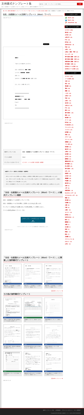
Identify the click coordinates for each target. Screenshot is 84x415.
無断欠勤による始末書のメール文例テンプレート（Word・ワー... (53, 286)
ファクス (69, 129)
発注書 (68, 200)
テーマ (68, 120)
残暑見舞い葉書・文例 (72, 61)
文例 (67, 81)
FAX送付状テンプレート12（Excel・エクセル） (12, 374)
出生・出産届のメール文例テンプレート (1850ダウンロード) (33, 220)
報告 (67, 115)
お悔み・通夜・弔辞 (72, 52)
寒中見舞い (69, 168)
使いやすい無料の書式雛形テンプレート (12, 10)
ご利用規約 (57, 410)
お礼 (67, 171)
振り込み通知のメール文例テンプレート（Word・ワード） (53, 374)
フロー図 (69, 144)
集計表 (68, 149)
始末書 (68, 154)
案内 (67, 110)
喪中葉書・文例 (70, 64)
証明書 (68, 132)
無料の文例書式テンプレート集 (65, 413)
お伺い (68, 244)
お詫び (68, 95)
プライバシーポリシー (67, 410)
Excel (71, 17)
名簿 (67, 185)
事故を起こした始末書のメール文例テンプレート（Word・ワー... (32, 286)
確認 (67, 197)
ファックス (69, 127)
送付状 (68, 103)
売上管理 (69, 166)
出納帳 (68, 202)
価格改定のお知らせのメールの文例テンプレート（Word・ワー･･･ (32, 374)
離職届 (68, 222)
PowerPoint (72, 22)
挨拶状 (68, 173)
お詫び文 (69, 37)
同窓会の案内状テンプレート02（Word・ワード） (52, 347)
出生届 (42, 10)
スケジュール (69, 239)
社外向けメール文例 (72, 66)
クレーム (69, 139)
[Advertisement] (33, 30)
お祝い (68, 49)
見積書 (68, 236)
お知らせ (69, 105)
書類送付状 (69, 161)
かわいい (68, 241)
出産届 (45, 10)
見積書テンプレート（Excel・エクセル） (32, 320)
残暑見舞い (69, 190)
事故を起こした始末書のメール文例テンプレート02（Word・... (12, 286)
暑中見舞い (69, 112)
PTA (67, 39)
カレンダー (69, 54)
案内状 (68, 32)
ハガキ (68, 93)
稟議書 (68, 178)
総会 (67, 234)
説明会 (68, 214)
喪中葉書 (69, 163)
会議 (67, 224)
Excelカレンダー (70, 193)
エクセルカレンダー (71, 195)
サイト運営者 (77, 410)
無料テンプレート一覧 (58, 290)
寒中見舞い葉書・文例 (72, 56)
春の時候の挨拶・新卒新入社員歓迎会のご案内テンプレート (12, 347)
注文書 (68, 227)
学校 (67, 47)
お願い (68, 210)
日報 (67, 207)
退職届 (68, 142)
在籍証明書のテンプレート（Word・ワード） (53, 320)
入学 (67, 188)
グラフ (68, 137)
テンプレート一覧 (26, 10)
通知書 (68, 86)
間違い (68, 231)
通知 (67, 88)
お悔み (68, 151)
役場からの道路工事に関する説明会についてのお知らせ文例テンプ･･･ (12, 320)
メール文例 (37, 10)
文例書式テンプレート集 (16, 3)
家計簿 (68, 183)
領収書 (68, 146)
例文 (67, 83)
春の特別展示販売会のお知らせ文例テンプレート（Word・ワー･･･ (32, 347)
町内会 (68, 42)
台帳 (67, 205)
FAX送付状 (69, 124)
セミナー (68, 212)
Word (71, 20)
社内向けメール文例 (72, 68)
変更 (67, 229)
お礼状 (68, 34)
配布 (67, 219)
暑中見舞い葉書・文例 (72, 59)
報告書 (68, 117)
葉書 (67, 91)
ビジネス (33, 10)
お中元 (68, 156)
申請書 (68, 180)
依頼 (67, 134)
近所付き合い (69, 44)
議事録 (68, 158)
